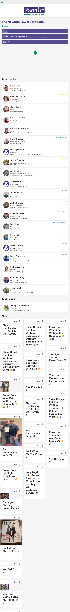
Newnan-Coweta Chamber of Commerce (24, 36)
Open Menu (2, 2)
